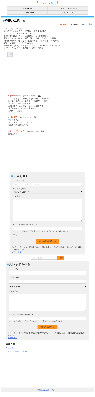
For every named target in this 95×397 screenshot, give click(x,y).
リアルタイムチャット (68, 8)
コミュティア (44, 394)
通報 (90, 24)
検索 (60, 262)
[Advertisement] (47, 76)
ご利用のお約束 (27, 12)
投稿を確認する (47, 332)
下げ (16, 240)
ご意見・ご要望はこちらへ (17, 356)
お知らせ (9, 352)
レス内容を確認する (47, 246)
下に (10, 54)
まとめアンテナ (68, 12)
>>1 (9, 120)
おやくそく (16, 257)
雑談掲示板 (28, 8)
